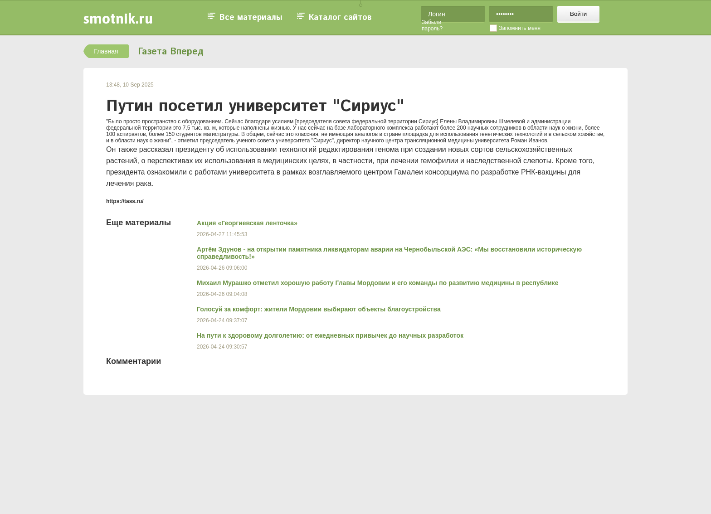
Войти (578, 13)
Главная (106, 51)
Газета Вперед (171, 51)
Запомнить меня (520, 28)
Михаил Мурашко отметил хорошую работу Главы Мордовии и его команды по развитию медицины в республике (377, 282)
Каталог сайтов (340, 18)
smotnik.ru (118, 18)
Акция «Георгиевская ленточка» (247, 223)
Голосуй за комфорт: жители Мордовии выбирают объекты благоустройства (319, 309)
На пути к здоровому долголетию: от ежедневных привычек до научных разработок (330, 335)
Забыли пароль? (432, 25)
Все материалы (250, 18)
